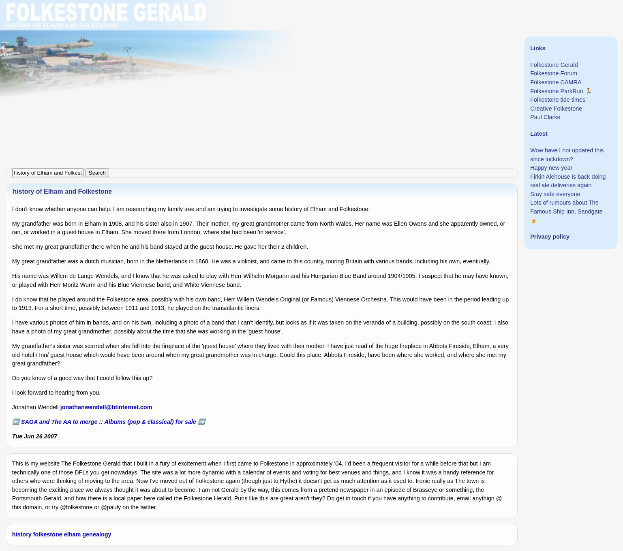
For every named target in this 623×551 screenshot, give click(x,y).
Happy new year (551, 167)
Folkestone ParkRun (556, 91)
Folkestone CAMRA (555, 82)
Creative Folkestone (556, 108)
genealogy (96, 534)
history (22, 534)
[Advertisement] (243, 56)
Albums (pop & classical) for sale (150, 422)
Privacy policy (549, 236)
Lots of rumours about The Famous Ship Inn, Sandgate (566, 207)
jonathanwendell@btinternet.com (106, 407)
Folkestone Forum (553, 73)
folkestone (47, 534)
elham (72, 534)
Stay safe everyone (555, 194)
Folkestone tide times (557, 99)
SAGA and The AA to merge (59, 422)
